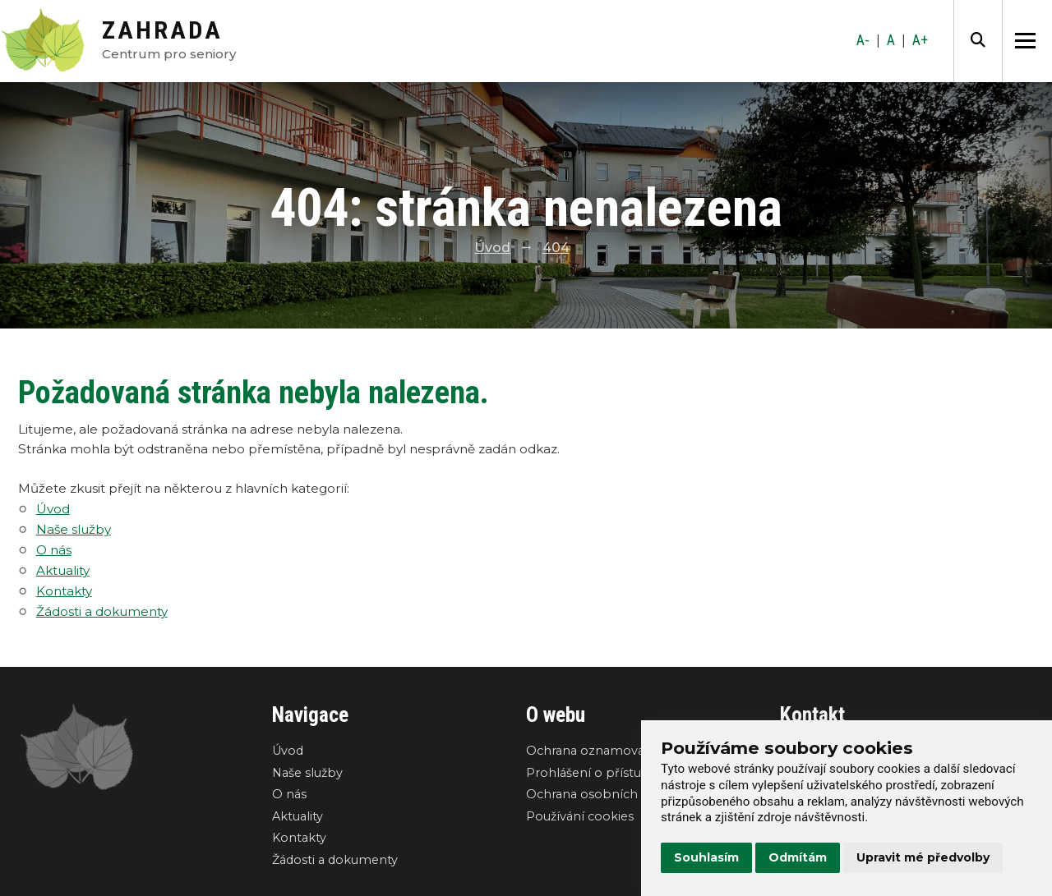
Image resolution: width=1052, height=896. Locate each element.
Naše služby (73, 529)
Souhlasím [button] (706, 857)
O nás (54, 550)
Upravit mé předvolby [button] (923, 857)
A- (863, 40)
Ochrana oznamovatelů (597, 750)
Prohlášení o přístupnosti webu (621, 772)
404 (556, 247)
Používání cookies (580, 816)
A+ (920, 40)
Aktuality (63, 570)
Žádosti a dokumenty (102, 611)
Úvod (492, 247)
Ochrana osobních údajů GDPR (619, 794)
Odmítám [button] (797, 857)
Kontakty (64, 591)
